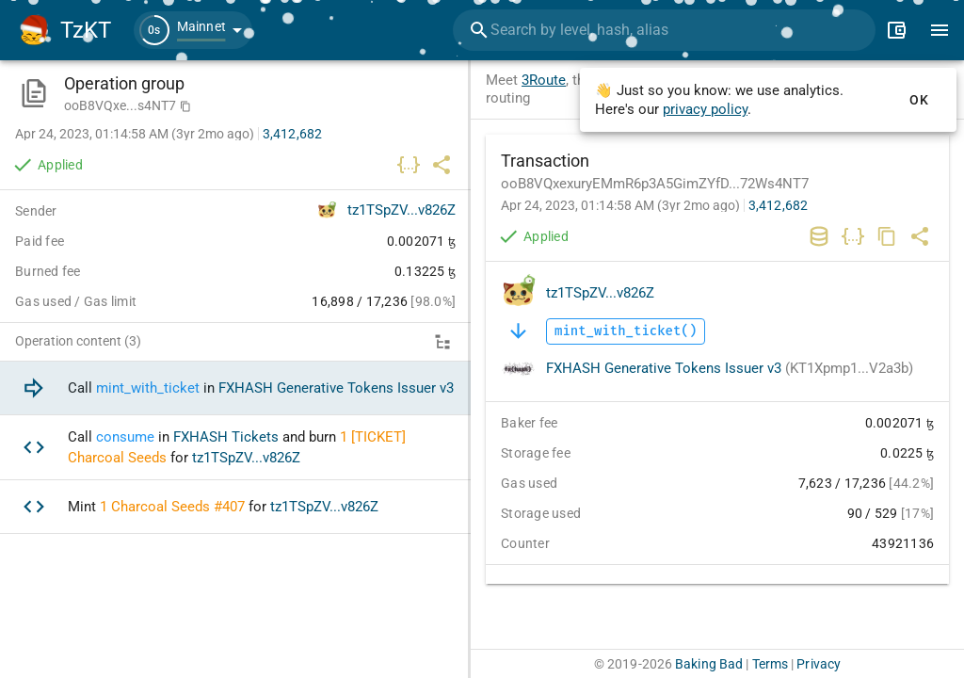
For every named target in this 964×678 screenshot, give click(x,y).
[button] (193, 30)
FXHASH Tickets (226, 436)
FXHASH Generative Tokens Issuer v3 (729, 368)
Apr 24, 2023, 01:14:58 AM (620, 205)
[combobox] (664, 30)
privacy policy (705, 109)
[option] (235, 388)
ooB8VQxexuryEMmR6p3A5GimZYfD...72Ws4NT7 (655, 183)
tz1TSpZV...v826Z (600, 292)
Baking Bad (709, 663)
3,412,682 (778, 205)
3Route (544, 80)
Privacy (818, 663)
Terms (770, 663)
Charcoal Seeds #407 (178, 506)
